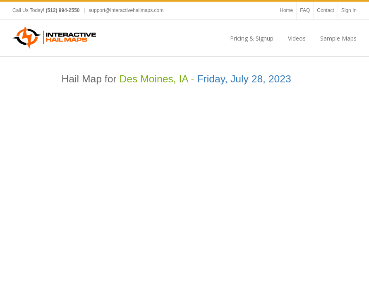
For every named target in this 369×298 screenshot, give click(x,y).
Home (286, 10)
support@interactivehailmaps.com (126, 10)
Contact (325, 10)
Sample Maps (338, 38)
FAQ (305, 10)
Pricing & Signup (251, 38)
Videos (297, 38)
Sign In (349, 10)
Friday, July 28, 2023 (244, 78)
